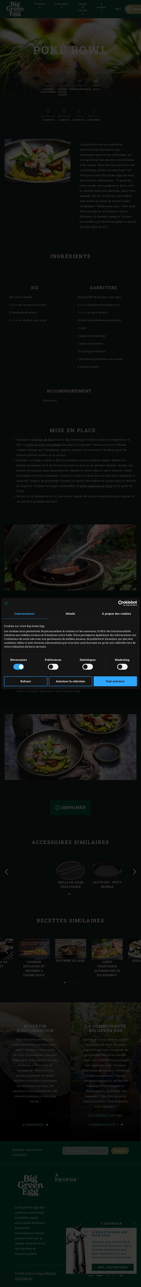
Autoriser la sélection (70, 681)
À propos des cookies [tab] (116, 613)
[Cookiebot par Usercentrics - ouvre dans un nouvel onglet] (121, 603)
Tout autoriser (115, 681)
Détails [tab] (70, 613)
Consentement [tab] (25, 613)
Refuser (25, 681)
